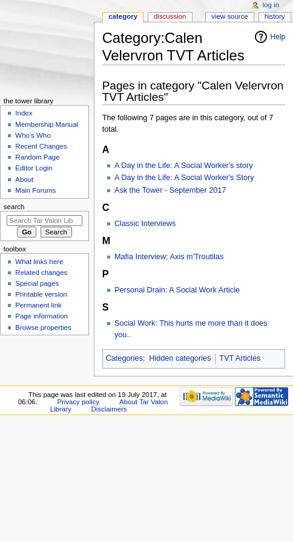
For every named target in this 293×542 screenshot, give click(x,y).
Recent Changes (41, 146)
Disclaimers (109, 409)
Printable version (41, 294)
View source (229, 16)
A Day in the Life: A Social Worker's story (183, 165)
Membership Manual (46, 124)
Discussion (170, 16)
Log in (271, 4)
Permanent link (38, 305)
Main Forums (35, 190)
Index (23, 113)
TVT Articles (239, 358)
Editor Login (33, 168)
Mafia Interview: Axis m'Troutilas (168, 257)
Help (278, 37)
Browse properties (43, 327)
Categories (124, 358)
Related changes (41, 272)
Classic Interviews (145, 223)
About (24, 179)
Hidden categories (180, 358)
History (275, 16)
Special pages (37, 283)
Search (14, 206)
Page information (41, 316)
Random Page (37, 157)
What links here (39, 261)
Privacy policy (78, 401)
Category (122, 16)
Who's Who (32, 135)
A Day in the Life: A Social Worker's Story (184, 177)
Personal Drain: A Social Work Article (177, 290)
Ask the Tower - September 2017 (170, 190)
